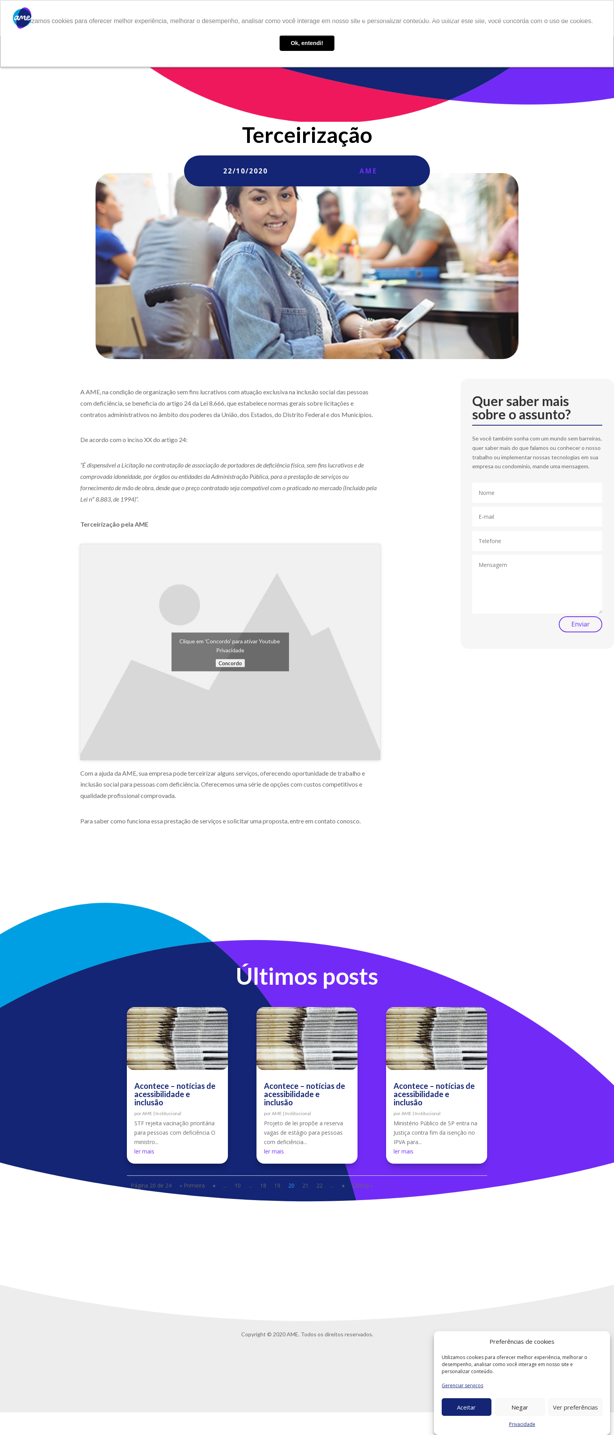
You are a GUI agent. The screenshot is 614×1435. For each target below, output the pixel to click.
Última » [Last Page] (362, 1185)
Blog (451, 18)
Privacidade (522, 1424)
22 (319, 1185)
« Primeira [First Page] (192, 1185)
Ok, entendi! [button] (307, 43)
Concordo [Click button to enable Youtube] (230, 663)
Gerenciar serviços (462, 1385)
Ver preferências (575, 1407)
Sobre (339, 18)
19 (277, 1185)
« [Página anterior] (214, 1185)
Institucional (168, 1113)
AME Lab (424, 18)
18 (263, 1185)
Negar (519, 1407)
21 (305, 1185)
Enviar (580, 624)
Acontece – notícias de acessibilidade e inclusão (174, 1094)
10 (238, 1185)
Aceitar (466, 1407)
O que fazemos (375, 18)
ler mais (144, 1151)
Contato (533, 18)
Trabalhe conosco (489, 18)
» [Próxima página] (343, 1185)
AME (368, 170)
